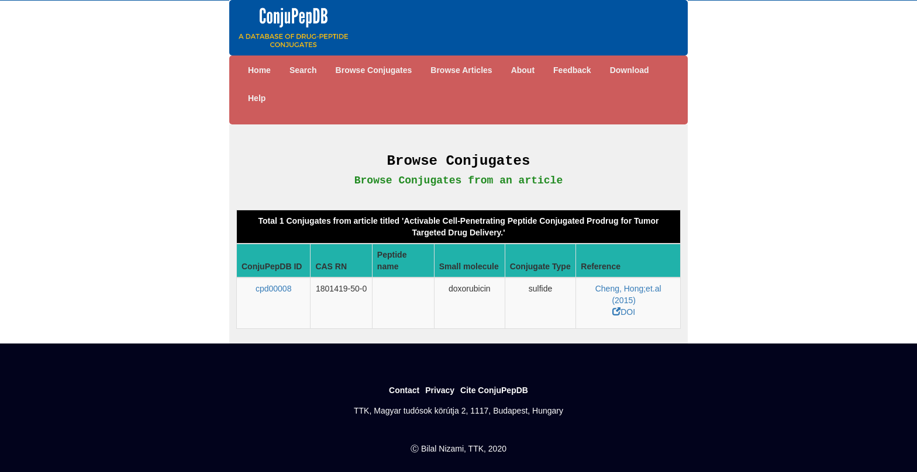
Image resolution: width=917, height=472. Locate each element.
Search (303, 70)
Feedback (572, 70)
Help (257, 98)
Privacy (439, 390)
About (523, 70)
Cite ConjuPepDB (494, 390)
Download (629, 70)
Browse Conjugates (374, 70)
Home (259, 70)
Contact (404, 390)
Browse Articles (461, 70)
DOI (623, 312)
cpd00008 (274, 288)
